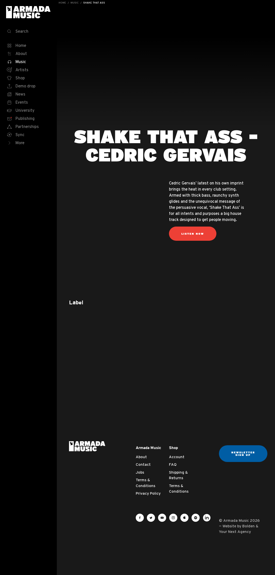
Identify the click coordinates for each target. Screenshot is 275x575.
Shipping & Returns (178, 475)
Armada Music (28, 12)
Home (62, 2)
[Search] (28, 31)
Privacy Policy (148, 493)
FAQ (173, 464)
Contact (143, 464)
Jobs (140, 472)
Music (75, 2)
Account (176, 457)
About (141, 457)
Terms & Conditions (145, 483)
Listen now (192, 233)
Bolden (248, 526)
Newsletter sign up (243, 453)
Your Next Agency (235, 531)
